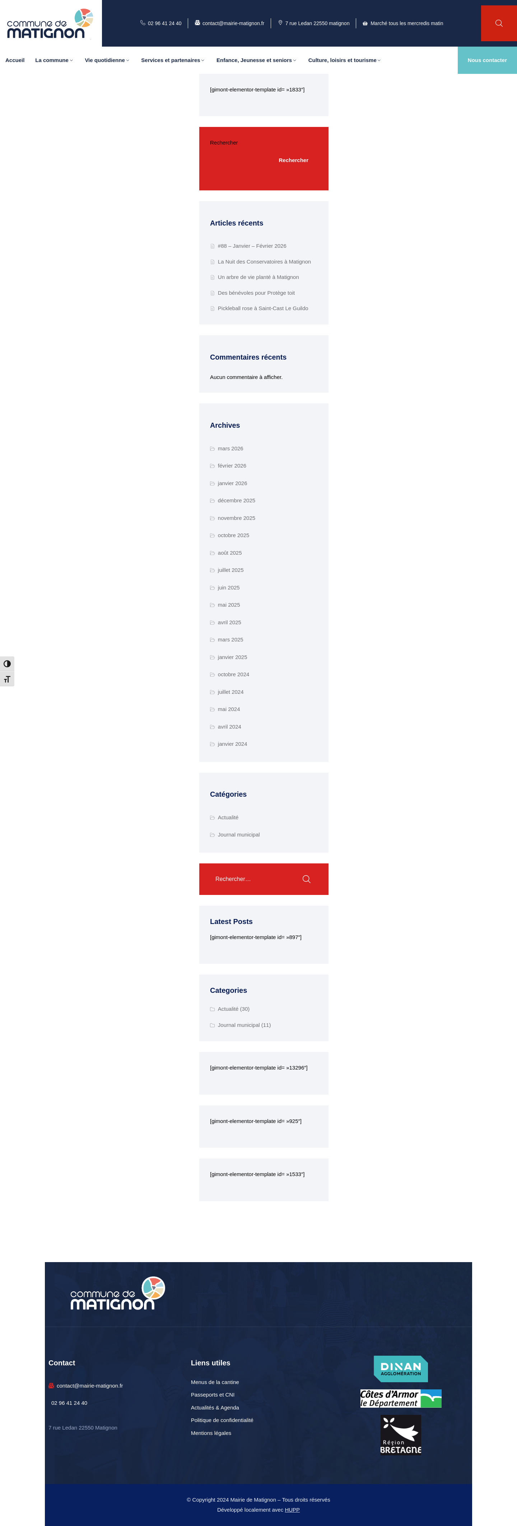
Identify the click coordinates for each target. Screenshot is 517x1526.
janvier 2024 (232, 744)
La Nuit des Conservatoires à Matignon (264, 262)
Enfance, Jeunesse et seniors (254, 60)
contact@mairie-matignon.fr (90, 1386)
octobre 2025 (234, 535)
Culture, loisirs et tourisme (342, 60)
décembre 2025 (236, 500)
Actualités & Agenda (215, 1407)
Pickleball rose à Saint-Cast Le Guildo (263, 308)
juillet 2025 (231, 570)
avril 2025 (229, 622)
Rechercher (224, 142)
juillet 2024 (231, 692)
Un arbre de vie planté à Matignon (258, 277)
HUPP (292, 1510)
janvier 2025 (232, 657)
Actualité (228, 817)
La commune (52, 60)
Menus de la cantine (215, 1382)
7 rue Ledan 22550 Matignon (82, 1428)
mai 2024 (229, 709)
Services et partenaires (170, 60)
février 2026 (232, 466)
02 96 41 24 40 (69, 1403)
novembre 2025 (236, 518)
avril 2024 (229, 727)
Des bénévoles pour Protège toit (256, 293)
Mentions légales (211, 1433)
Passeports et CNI (213, 1395)
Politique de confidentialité (222, 1420)
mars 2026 (230, 448)
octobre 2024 (234, 674)
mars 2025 (230, 639)
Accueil (14, 60)
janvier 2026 (232, 483)
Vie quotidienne (105, 60)
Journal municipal (239, 834)
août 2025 (230, 553)
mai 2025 (229, 605)
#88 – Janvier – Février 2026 (252, 246)
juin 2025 (229, 587)
